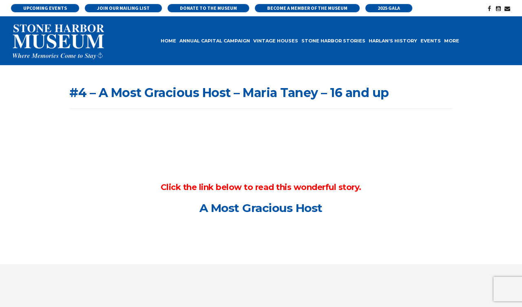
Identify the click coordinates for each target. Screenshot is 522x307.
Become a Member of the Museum (307, 8)
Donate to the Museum (208, 8)
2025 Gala (389, 8)
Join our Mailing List (123, 8)
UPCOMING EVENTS (45, 8)
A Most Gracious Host (261, 208)
